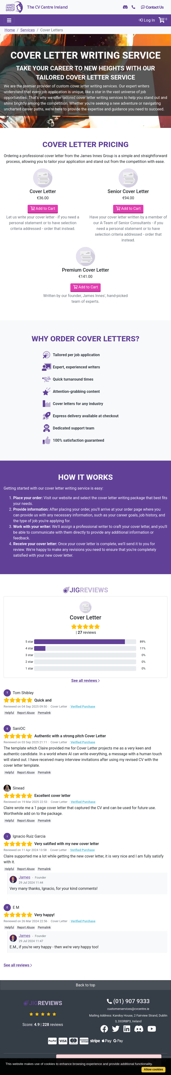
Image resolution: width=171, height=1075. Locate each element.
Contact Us (152, 7)
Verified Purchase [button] (83, 706)
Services (27, 30)
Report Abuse (26, 713)
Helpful (9, 713)
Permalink (44, 713)
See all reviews (85, 680)
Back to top (85, 985)
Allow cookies (153, 1069)
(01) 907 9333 (128, 1001)
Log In (147, 20)
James (24, 877)
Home (10, 30)
